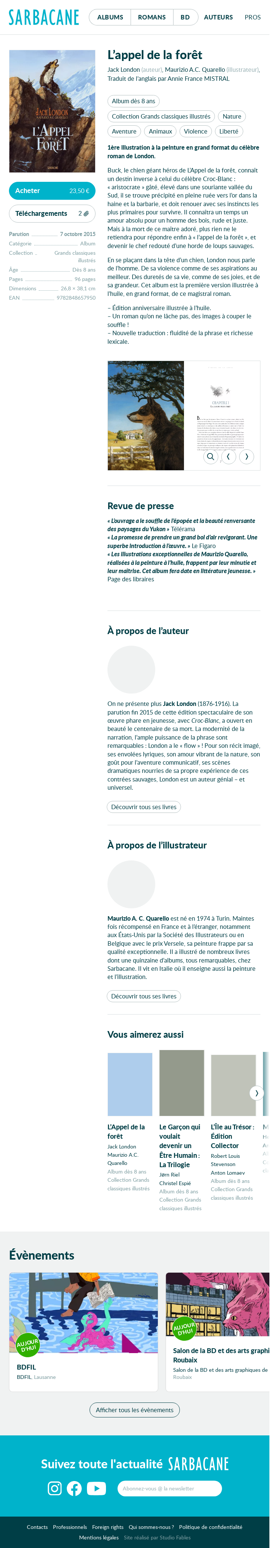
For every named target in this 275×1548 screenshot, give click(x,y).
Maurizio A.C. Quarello (195, 69)
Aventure (124, 131)
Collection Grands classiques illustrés (161, 116)
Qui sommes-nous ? (151, 1529)
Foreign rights (108, 1529)
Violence (195, 131)
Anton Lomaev (228, 1172)
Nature (232, 116)
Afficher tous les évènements (135, 1412)
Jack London (123, 69)
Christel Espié (175, 1183)
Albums (110, 17)
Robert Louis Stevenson (225, 1160)
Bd (189, 15)
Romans (152, 17)
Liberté (228, 131)
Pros (253, 17)
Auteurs (218, 17)
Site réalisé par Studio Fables (157, 1539)
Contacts (37, 1529)
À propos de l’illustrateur (157, 844)
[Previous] (228, 456)
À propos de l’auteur (148, 630)
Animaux (160, 131)
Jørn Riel (169, 1174)
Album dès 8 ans (133, 101)
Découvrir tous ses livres (143, 806)
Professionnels (70, 1529)
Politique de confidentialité (211, 1529)
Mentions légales (99, 1539)
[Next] (246, 456)
